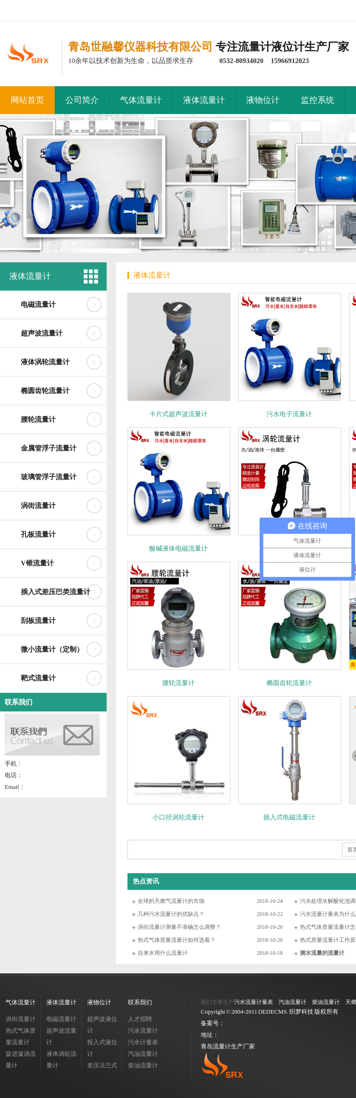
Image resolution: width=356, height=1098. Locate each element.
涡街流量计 (38, 505)
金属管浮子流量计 (48, 448)
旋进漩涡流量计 (21, 1059)
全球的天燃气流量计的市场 (171, 901)
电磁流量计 (38, 304)
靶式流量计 (38, 678)
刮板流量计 (38, 620)
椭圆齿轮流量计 (45, 390)
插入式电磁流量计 (289, 817)
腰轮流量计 (38, 419)
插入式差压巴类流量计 (55, 592)
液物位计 (263, 100)
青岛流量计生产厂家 (228, 1046)
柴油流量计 (143, 1065)
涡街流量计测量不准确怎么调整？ (179, 927)
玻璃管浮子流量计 (48, 477)
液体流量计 (204, 100)
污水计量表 (143, 1042)
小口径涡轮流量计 (178, 817)
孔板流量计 (38, 534)
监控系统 (317, 100)
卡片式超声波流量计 (178, 414)
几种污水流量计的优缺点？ (171, 914)
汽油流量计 (143, 1053)
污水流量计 (143, 1030)
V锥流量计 (37, 563)
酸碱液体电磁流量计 (178, 548)
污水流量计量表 (253, 1002)
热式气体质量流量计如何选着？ (177, 940)
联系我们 (18, 702)
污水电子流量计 (289, 414)
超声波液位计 (102, 1024)
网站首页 (27, 100)
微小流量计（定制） (52, 649)
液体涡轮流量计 (45, 362)
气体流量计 (141, 100)
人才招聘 (140, 1018)
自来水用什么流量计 (163, 953)
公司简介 (82, 100)
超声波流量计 (42, 333)
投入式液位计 (102, 1048)
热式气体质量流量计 (21, 1036)
